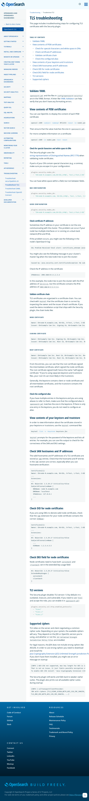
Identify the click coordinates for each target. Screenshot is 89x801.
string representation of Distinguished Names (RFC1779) (54, 155)
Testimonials (54, 728)
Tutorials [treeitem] (7, 47)
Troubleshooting (35, 12)
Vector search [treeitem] (9, 128)
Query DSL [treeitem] (7, 107)
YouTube (10, 760)
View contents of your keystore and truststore (53, 62)
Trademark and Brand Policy (61, 732)
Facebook (11, 768)
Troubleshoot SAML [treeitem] (12, 188)
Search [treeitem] (6, 123)
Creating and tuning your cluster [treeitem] (12, 63)
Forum (9, 716)
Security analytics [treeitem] (11, 92)
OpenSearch (13, 4)
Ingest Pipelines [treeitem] (10, 75)
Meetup (10, 764)
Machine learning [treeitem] (11, 133)
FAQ (51, 724)
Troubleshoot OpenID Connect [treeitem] (13, 193)
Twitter (10, 752)
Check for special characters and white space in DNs (58, 48)
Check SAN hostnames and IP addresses (50, 65)
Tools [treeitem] (6, 163)
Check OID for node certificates (46, 69)
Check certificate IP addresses (48, 52)
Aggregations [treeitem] (9, 118)
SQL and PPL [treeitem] (8, 113)
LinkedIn (10, 756)
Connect (10, 748)
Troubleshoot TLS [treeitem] (12, 185)
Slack (9, 724)
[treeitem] (23, 36)
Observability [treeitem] (9, 153)
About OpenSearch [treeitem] (11, 36)
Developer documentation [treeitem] (10, 201)
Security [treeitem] (7, 87)
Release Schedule (56, 716)
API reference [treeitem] (9, 168)
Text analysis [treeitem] (9, 102)
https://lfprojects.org (77, 795)
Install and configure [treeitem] (12, 52)
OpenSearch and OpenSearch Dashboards (10, 15)
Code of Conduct (14, 712)
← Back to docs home (12, 24)
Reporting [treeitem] (8, 158)
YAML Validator (67, 98)
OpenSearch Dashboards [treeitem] (8, 81)
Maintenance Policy (57, 720)
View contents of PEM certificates (47, 44)
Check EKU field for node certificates (48, 72)
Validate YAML (39, 41)
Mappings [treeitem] (7, 97)
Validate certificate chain (46, 55)
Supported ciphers (41, 79)
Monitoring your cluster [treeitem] (10, 147)
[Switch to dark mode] (80, 4)
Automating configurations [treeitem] (10, 139)
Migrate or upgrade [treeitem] (11, 57)
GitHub (10, 720)
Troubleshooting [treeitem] (10, 173)
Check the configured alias (46, 59)
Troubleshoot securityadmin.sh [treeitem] (12, 179)
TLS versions (38, 76)
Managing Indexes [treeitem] (11, 69)
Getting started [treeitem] (10, 41)
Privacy (52, 736)
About (51, 712)
